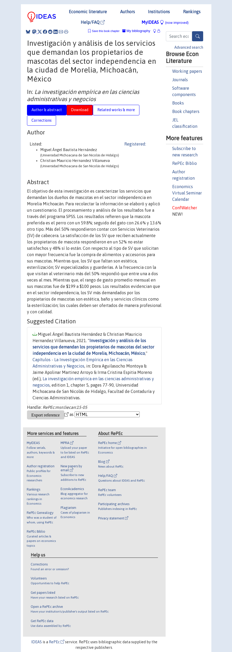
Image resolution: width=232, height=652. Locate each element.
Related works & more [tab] (116, 110)
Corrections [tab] (41, 120)
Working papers (187, 71)
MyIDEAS (165, 22)
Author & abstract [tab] (46, 110)
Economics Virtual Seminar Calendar (187, 193)
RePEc (56, 642)
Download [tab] (79, 110)
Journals (180, 79)
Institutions (159, 11)
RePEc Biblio (184, 163)
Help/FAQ (93, 22)
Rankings (192, 11)
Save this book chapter (106, 31)
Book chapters (185, 111)
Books (178, 103)
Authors (127, 11)
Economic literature (88, 11)
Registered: (135, 144)
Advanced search (188, 47)
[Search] (197, 36)
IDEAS (36, 642)
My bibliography (136, 31)
